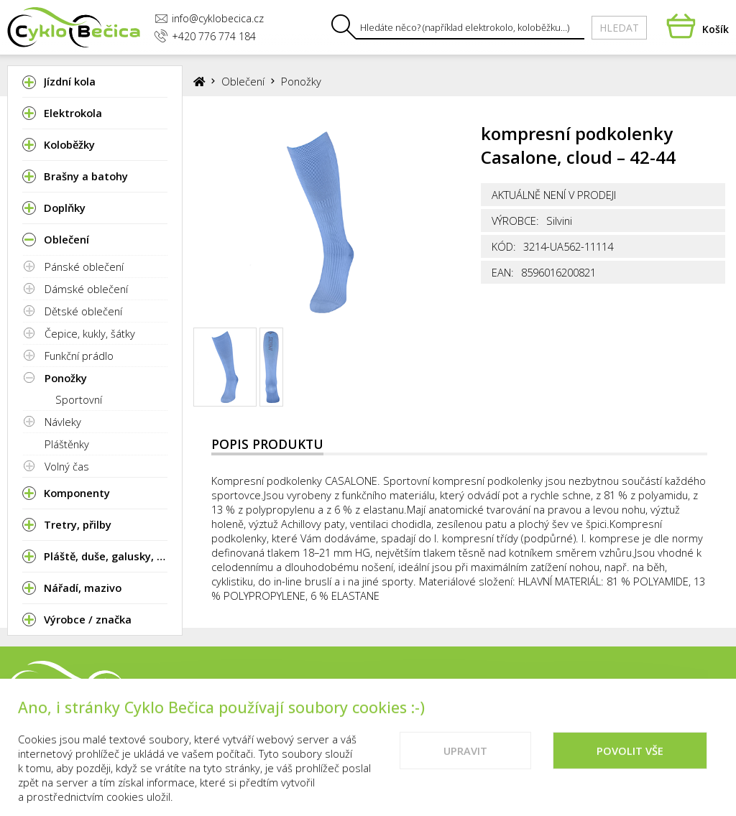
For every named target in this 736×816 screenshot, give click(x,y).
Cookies (705, 687)
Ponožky (66, 378)
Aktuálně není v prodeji (554, 194)
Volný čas (67, 466)
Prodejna (464, 687)
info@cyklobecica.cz (209, 18)
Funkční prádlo (79, 355)
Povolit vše (630, 765)
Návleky (63, 421)
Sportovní (78, 399)
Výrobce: (515, 220)
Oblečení (242, 81)
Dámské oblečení (86, 289)
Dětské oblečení (83, 311)
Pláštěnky (67, 444)
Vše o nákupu (625, 687)
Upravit (465, 765)
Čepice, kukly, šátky (90, 333)
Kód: (504, 246)
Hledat (619, 27)
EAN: (503, 272)
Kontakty (538, 687)
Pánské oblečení (84, 266)
